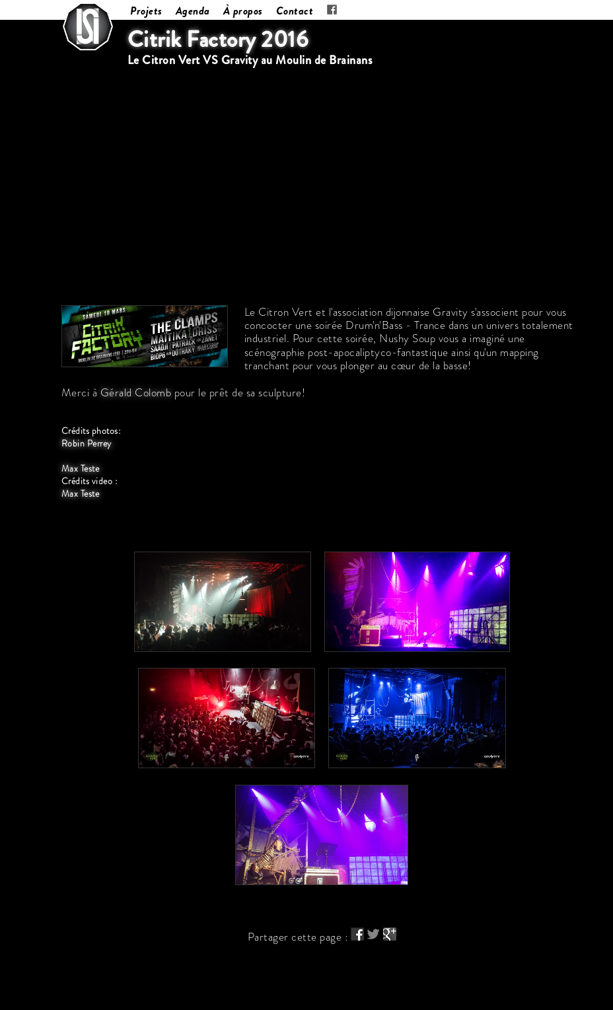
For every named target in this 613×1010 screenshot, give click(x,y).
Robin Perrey (86, 443)
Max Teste (80, 468)
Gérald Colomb (136, 392)
